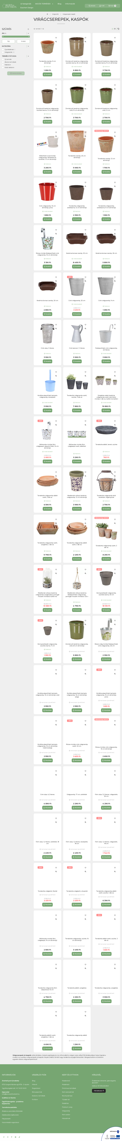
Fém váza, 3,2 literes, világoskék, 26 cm (106, 795)
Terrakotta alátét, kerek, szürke (106, 444)
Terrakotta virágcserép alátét (77, 1035)
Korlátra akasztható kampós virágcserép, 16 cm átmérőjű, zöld (47, 694)
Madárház (65, 1103)
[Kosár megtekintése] (112, 6)
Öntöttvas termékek (69, 1088)
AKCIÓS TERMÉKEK (42, 4)
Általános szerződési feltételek (12, 1111)
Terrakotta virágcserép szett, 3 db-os (106, 546)
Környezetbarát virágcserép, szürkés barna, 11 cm (47, 645)
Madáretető (66, 1081)
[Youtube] (15, 1137)
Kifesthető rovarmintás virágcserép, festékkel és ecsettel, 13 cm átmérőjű (47, 157)
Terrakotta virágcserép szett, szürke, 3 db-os (77, 396)
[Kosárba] (47, 74)
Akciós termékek (10, 62)
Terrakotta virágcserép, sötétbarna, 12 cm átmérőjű (77, 207)
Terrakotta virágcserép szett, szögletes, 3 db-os (47, 543)
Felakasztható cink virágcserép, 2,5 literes (106, 349)
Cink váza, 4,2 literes (47, 794)
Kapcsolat (5, 1092)
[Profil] (101, 6)
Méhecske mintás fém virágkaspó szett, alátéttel (77, 445)
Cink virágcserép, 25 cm (77, 300)
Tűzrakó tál (65, 1099)
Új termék (8, 59)
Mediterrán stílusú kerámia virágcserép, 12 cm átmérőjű (77, 496)
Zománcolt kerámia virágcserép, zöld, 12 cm (106, 109)
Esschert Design (26, 8)
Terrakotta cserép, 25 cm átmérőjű (77, 156)
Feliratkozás (99, 1090)
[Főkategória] (47, 14)
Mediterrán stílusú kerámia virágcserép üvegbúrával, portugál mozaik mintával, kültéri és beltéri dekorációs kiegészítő (47, 595)
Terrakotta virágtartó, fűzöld (47, 891)
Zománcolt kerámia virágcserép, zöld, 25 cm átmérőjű (77, 645)
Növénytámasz (67, 1096)
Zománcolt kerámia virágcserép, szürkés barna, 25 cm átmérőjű (77, 62)
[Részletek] (77, 659)
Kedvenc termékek (38, 1096)
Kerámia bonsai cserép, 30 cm (77, 253)
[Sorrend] (118, 29)
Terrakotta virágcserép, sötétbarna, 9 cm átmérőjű (106, 207)
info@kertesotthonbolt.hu (10, 1094)
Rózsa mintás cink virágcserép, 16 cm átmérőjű (106, 748)
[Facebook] (4, 1137)
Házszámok (66, 1118)
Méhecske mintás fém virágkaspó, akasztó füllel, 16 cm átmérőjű (47, 446)
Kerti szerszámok (68, 1092)
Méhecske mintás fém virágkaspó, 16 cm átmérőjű (47, 939)
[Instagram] (8, 1137)
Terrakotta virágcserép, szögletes (106, 988)
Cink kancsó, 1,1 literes (77, 348)
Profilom (35, 1099)
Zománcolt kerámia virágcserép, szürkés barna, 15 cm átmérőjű (106, 62)
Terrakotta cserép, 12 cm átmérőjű (106, 159)
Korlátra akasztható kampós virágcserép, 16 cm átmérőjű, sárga (77, 695)
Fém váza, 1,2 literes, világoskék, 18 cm (106, 842)
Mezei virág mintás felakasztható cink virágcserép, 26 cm (106, 645)
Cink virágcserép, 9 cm (106, 300)
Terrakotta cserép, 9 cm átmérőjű (47, 62)
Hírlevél (34, 1084)
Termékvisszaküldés (9, 1107)
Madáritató (65, 1084)
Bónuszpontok (37, 1092)
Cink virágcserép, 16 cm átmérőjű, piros (47, 207)
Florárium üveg (67, 1107)
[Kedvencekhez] (56, 38)
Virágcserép (66, 1111)
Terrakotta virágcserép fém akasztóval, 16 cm (47, 989)
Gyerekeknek (10, 49)
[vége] (23, 41)
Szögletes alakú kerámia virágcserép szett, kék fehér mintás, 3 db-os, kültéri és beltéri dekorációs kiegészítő (106, 398)
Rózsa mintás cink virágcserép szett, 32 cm (77, 745)
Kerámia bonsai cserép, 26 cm (106, 253)
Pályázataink (6, 1119)
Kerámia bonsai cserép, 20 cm (47, 300)
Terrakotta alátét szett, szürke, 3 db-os (106, 939)
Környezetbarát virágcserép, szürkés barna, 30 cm (106, 594)
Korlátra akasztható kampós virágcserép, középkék (47, 396)
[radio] (115, 29)
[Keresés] (92, 6)
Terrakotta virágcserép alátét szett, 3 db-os (47, 496)
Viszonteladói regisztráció (10, 1122)
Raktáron (8, 65)
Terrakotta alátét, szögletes (76, 988)
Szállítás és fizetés (9, 1098)
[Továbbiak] (52, 4)
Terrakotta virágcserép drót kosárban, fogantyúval (106, 496)
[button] (25, 4)
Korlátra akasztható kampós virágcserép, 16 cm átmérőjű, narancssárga (47, 746)
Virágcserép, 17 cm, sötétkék (77, 794)
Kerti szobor (66, 1115)
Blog (59, 4)
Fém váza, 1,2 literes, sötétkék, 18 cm (47, 842)
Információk (70, 4)
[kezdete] (8, 41)
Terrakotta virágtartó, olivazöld (76, 891)
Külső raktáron (9, 67)
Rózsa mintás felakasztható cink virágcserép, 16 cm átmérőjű (47, 254)
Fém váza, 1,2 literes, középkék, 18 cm (77, 842)
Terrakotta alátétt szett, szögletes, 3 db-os (47, 1036)
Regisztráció (36, 1088)
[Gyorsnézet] (56, 42)
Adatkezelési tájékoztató (10, 1115)
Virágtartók (55, 14)
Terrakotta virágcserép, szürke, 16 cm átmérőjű (77, 939)
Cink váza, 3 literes (47, 348)
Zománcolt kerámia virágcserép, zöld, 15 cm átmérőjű (77, 109)
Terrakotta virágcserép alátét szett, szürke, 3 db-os (106, 892)
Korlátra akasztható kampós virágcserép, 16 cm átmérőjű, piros (106, 695)
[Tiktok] (19, 1137)
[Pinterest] (12, 1137)
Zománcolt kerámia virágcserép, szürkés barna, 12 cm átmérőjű (47, 109)
